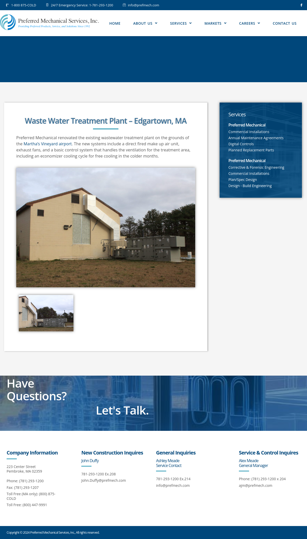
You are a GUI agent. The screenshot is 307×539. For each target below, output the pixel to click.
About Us (145, 23)
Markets (215, 23)
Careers (249, 23)
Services (181, 23)
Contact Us (285, 23)
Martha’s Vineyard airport (48, 144)
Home (114, 23)
